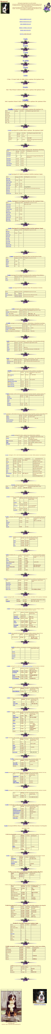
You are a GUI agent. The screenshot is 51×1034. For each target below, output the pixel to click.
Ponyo (8, 416)
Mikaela (7, 487)
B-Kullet (10, 687)
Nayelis (7, 468)
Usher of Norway (16, 813)
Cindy (14, 675)
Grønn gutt (8, 217)
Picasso (8, 418)
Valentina (7, 311)
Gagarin (8, 601)
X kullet (10, 287)
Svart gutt (8, 205)
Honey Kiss (8, 589)
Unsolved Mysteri (16, 811)
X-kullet (12, 758)
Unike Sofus (15, 817)
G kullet (25, 100)
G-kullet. (5, 596)
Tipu (8, 345)
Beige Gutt (8, 212)
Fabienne (16, 616)
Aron (14, 705)
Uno (14, 814)
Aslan (14, 701)
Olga (7, 442)
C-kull (9, 174)
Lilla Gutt (8, 207)
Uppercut (15, 808)
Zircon (7, 261)
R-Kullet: (9, 370)
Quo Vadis (9, 398)
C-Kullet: (8, 666)
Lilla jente (8, 183)
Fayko (15, 626)
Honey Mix (8, 585)
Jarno (15, 545)
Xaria (9, 294)
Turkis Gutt (8, 215)
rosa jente (8, 241)
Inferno (7, 560)
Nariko (7, 465)
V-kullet (13, 308)
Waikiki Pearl (15, 776)
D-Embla (13, 654)
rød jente (8, 239)
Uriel (7, 331)
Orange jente (9, 181)
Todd (8, 347)
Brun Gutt (8, 204)
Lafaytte (15, 502)
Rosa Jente (8, 220)
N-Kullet (6, 454)
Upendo (7, 329)
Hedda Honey (8, 584)
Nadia (12, 908)
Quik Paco (13, 858)
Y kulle (8, 275)
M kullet (25, 45)
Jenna (15, 542)
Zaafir (7, 262)
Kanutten (8, 522)
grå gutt (7, 238)
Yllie (7, 278)
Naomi (7, 461)
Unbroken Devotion (17, 810)
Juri (14, 543)
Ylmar (14, 747)
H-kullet (25, 87)
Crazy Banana (16, 678)
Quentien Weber (14, 861)
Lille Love (15, 505)
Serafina (8, 362)
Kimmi (7, 523)
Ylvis (14, 748)
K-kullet (7, 516)
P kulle (5, 413)
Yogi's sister (15, 752)
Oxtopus (8, 443)
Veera (7, 313)
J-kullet (25, 67)
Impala (10, 566)
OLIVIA (22, 34)
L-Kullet (8, 496)
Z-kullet (8, 711)
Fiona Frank (16, 618)
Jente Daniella (9, 163)
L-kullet (25, 52)
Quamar (9, 403)
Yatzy (14, 745)
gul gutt (7, 233)
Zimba (14, 715)
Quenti (8, 396)
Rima (14, 846)
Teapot (8, 349)
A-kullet (9, 228)
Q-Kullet (7, 393)
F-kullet (10, 109)
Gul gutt (8, 186)
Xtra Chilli (15, 762)
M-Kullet (13, 484)
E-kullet (10, 130)
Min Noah (12, 933)
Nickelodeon (9, 473)
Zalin (14, 728)
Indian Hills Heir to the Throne (27, 666)
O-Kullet (12, 435)
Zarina (7, 266)
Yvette (7, 279)
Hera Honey (8, 582)
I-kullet (7, 554)
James (15, 540)
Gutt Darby (9, 156)
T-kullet (25, 39)
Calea (14, 676)
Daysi (13, 658)
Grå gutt (8, 191)
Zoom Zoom (15, 717)
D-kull (8, 149)
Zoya (7, 264)
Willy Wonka (16, 782)
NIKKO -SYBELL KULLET (25, 27)
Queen (12, 863)
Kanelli (7, 526)
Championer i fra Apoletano (40, 1004)
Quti (8, 401)
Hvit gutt (8, 236)
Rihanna (9, 381)
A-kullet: (8, 697)
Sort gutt (8, 188)
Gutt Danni (9, 154)
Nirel (7, 469)
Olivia (7, 440)
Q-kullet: (8, 855)
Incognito (8, 565)
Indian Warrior (9, 563)
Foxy (15, 621)
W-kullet (6, 772)
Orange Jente (14, 381)
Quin (8, 400)
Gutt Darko (9, 158)
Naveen (8, 476)
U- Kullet (8, 323)
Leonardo (15, 509)
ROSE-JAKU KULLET (25, 30)
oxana (7, 438)
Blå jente (8, 178)
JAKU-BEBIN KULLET (25, 24)
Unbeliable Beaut (9, 327)
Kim (7, 525)
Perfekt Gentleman (10, 419)
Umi (6, 326)
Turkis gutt (8, 193)
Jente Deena (9, 165)
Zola (14, 726)
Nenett (7, 466)
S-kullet (7, 358)
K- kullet (26, 60)
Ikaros (10, 561)
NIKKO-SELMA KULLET (25, 21)
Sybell (10, 361)
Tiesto (8, 344)
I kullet (25, 75)
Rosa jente (8, 185)
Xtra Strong (15, 764)
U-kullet (7, 804)
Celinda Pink (15, 671)
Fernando (16, 625)
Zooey (14, 723)
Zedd (7, 259)
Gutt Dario (9, 161)
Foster (15, 622)
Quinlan (9, 404)
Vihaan (7, 315)
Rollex (9, 386)
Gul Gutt (8, 214)
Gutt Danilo (9, 152)
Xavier (7, 293)
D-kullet (12, 647)
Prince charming (9, 421)
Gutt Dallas (9, 160)
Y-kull (6, 737)
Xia (6, 296)
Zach (14, 720)
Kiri (7, 520)
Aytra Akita (15, 703)
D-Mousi (13, 656)
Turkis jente (8, 246)
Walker (14, 781)
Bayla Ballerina (16, 691)
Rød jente (8, 180)
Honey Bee (8, 587)
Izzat (7, 558)
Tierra (8, 350)
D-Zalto (13, 651)
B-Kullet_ (10, 201)
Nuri (7, 471)
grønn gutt (8, 234)
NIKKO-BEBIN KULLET (25, 19)
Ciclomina (15, 672)
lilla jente (8, 243)
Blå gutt (8, 190)
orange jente (8, 244)
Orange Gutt (9, 209)
